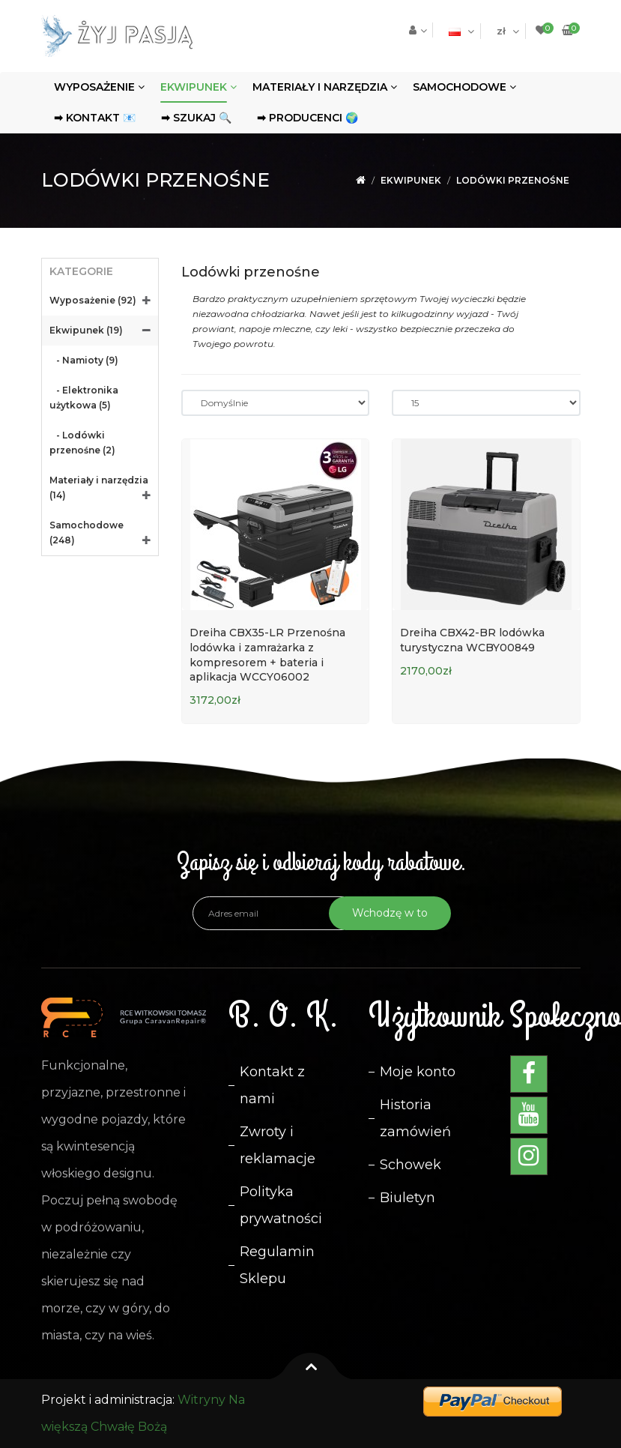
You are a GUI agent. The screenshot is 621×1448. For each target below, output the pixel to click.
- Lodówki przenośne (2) (82, 442)
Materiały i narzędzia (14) (98, 487)
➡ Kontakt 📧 (95, 117)
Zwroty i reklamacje (277, 1145)
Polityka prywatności (281, 1205)
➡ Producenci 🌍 (307, 117)
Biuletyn (407, 1197)
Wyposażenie (94, 87)
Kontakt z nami (272, 1085)
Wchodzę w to (390, 913)
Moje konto (417, 1072)
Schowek (410, 1164)
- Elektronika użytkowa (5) (83, 397)
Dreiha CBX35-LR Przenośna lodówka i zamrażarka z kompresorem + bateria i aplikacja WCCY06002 (267, 655)
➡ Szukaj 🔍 (196, 117)
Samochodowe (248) (86, 532)
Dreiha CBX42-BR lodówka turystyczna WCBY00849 (472, 640)
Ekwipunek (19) (86, 330)
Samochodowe (459, 87)
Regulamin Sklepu (277, 1265)
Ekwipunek (193, 87)
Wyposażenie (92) (92, 300)
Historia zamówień (415, 1118)
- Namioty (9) (83, 360)
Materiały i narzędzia (319, 87)
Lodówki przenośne (512, 180)
